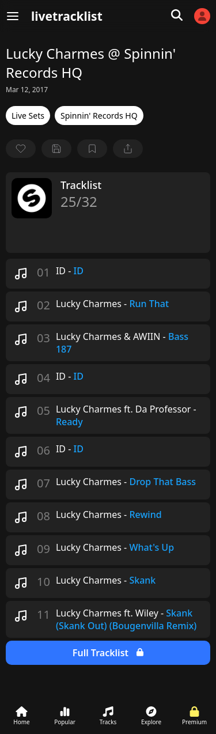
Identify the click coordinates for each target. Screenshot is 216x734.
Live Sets (28, 115)
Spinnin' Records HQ (99, 115)
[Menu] (12, 16)
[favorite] (21, 148)
